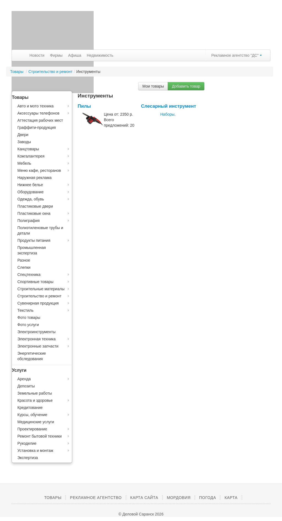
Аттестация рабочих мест (40, 120)
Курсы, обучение (32, 415)
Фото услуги (28, 324)
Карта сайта (144, 497)
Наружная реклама (34, 177)
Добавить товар (186, 86)
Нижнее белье (30, 185)
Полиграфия (28, 220)
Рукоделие (26, 443)
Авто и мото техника (35, 106)
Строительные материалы (40, 289)
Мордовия (179, 497)
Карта (230, 497)
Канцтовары (28, 149)
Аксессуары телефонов (38, 113)
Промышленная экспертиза (31, 250)
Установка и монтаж (35, 450)
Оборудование (30, 192)
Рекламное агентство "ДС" (236, 55)
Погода (207, 497)
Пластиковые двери (35, 206)
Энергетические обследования (31, 356)
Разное (23, 260)
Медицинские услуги (35, 422)
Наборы (167, 114)
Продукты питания (33, 240)
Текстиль (25, 310)
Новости (36, 55)
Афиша (74, 55)
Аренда (24, 379)
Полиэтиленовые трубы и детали (40, 230)
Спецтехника (28, 274)
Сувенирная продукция (38, 303)
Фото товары (28, 317)
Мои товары (153, 86)
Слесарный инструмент (168, 106)
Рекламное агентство (95, 497)
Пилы (84, 106)
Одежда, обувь (30, 199)
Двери (22, 134)
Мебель (24, 163)
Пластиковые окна (33, 213)
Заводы (24, 142)
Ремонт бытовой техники (39, 436)
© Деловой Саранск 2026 (140, 514)
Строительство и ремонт (50, 71)
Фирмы (56, 55)
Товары (17, 71)
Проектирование (32, 429)
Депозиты (26, 386)
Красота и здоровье (35, 400)
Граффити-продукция (36, 127)
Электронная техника (36, 339)
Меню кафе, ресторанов (39, 170)
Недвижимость (100, 55)
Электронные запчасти (37, 346)
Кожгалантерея (31, 156)
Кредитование (30, 407)
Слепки (24, 267)
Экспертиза (27, 457)
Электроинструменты (36, 332)
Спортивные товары (35, 282)
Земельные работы (34, 393)
